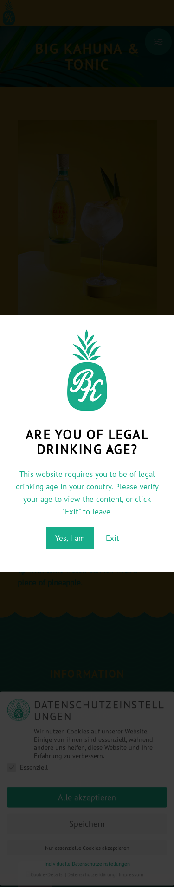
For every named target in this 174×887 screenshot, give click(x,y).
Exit (112, 538)
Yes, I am (70, 538)
